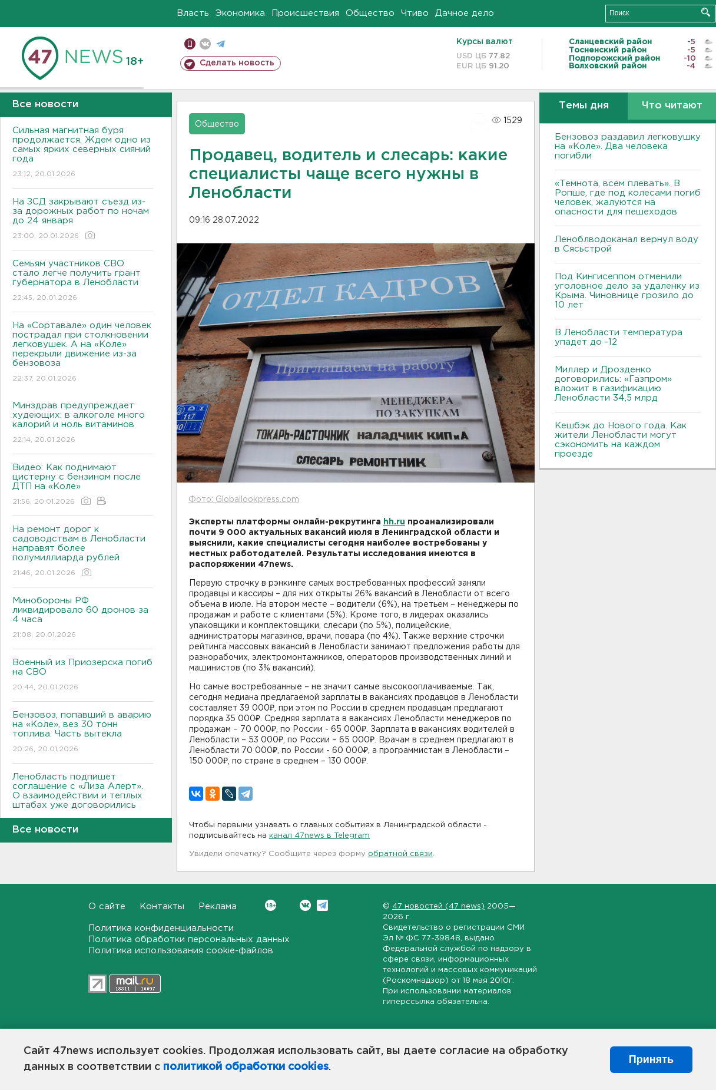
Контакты (162, 906)
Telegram (322, 905)
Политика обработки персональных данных (189, 939)
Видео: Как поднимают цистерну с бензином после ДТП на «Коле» (82, 485)
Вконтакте (270, 905)
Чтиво (415, 13)
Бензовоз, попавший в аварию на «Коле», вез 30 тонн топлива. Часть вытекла (82, 732)
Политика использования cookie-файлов (180, 950)
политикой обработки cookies (246, 1067)
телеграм (220, 43)
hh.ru (394, 522)
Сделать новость (237, 63)
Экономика (240, 13)
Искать (705, 12)
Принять (651, 1059)
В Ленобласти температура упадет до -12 (618, 337)
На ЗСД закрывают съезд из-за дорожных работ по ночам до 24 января (82, 219)
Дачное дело (464, 13)
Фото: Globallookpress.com (243, 499)
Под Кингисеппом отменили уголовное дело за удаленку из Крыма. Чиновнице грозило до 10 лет (627, 291)
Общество (370, 13)
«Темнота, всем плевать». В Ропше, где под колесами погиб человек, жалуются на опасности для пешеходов (628, 198)
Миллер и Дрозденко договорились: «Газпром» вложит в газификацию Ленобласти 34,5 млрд (613, 384)
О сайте (106, 906)
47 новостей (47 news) (438, 906)
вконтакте (205, 43)
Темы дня (584, 105)
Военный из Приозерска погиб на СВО (82, 675)
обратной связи (400, 854)
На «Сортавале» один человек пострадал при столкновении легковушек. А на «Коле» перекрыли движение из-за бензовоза (82, 353)
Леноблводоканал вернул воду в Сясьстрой (626, 244)
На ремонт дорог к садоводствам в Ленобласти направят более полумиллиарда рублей (82, 552)
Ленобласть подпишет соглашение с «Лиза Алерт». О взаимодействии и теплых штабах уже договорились (82, 799)
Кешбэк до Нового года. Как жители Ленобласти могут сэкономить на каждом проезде (621, 440)
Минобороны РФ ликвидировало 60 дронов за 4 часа (82, 618)
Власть (193, 13)
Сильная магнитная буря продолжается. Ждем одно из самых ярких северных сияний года (82, 153)
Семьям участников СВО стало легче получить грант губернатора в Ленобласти (82, 281)
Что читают (672, 105)
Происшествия (305, 13)
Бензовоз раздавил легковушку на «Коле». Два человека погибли (628, 146)
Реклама (217, 906)
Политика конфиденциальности (161, 928)
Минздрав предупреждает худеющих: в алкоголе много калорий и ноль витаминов (82, 423)
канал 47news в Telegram (319, 836)
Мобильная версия (189, 43)
